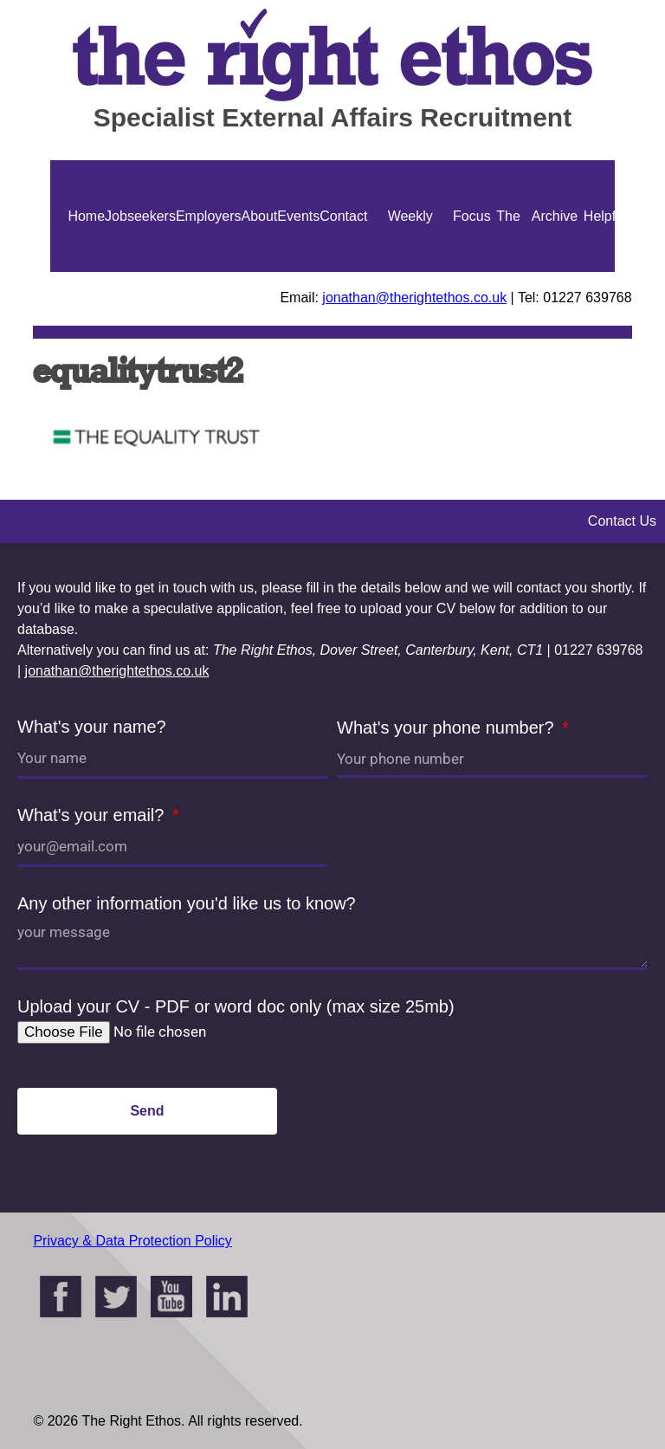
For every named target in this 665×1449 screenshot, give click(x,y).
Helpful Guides (605, 272)
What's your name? (91, 726)
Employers (209, 216)
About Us (260, 272)
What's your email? (93, 815)
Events (298, 216)
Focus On (472, 272)
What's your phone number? (447, 727)
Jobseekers (140, 216)
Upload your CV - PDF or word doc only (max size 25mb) (236, 1006)
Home (86, 216)
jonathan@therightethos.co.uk (414, 297)
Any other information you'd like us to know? (186, 903)
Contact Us (343, 272)
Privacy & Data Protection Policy (132, 1240)
